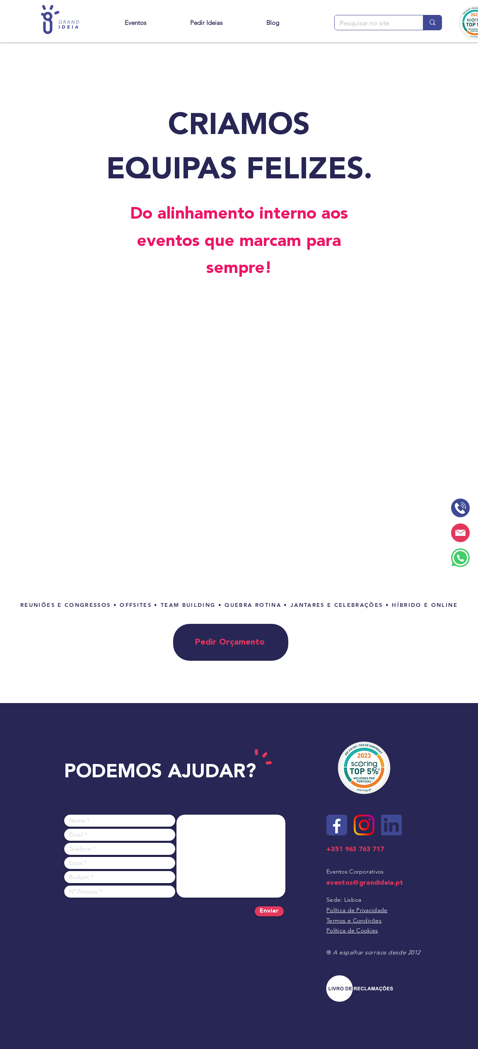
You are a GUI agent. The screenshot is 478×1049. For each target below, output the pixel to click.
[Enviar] (269, 911)
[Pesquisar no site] (373, 23)
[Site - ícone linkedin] (391, 825)
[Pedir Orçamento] (230, 642)
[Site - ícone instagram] (364, 825)
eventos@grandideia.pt (364, 883)
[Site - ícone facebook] (336, 825)
